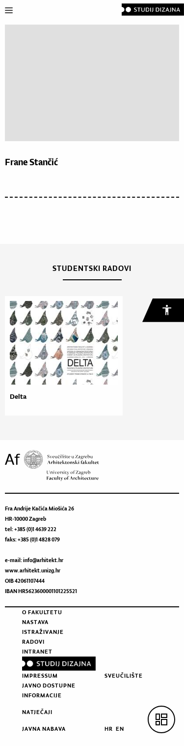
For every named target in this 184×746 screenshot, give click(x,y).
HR (109, 728)
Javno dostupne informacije (49, 690)
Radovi (33, 641)
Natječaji (37, 712)
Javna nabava (44, 728)
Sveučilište (124, 675)
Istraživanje (43, 631)
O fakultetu (42, 612)
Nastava (35, 622)
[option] (61, 356)
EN (120, 728)
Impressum (40, 675)
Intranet (37, 651)
